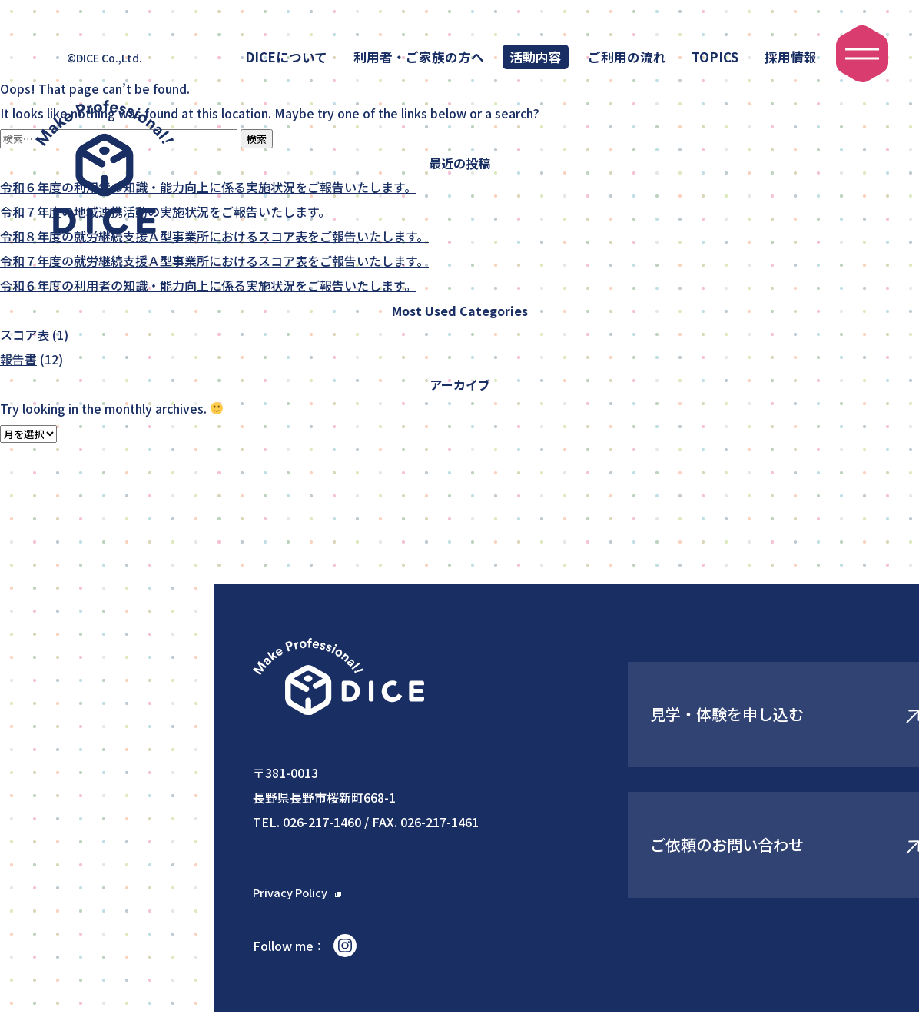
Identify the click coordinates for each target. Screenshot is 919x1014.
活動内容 (535, 57)
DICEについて (286, 57)
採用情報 (791, 57)
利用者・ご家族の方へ (418, 57)
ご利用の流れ (627, 57)
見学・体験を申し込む (705, 714)
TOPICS (715, 57)
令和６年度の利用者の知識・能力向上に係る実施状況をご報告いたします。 (208, 187)
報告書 (18, 360)
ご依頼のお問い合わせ (705, 845)
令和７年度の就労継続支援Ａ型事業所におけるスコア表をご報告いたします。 (214, 261)
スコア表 (24, 335)
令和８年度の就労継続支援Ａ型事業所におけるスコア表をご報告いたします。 (214, 237)
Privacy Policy (293, 892)
